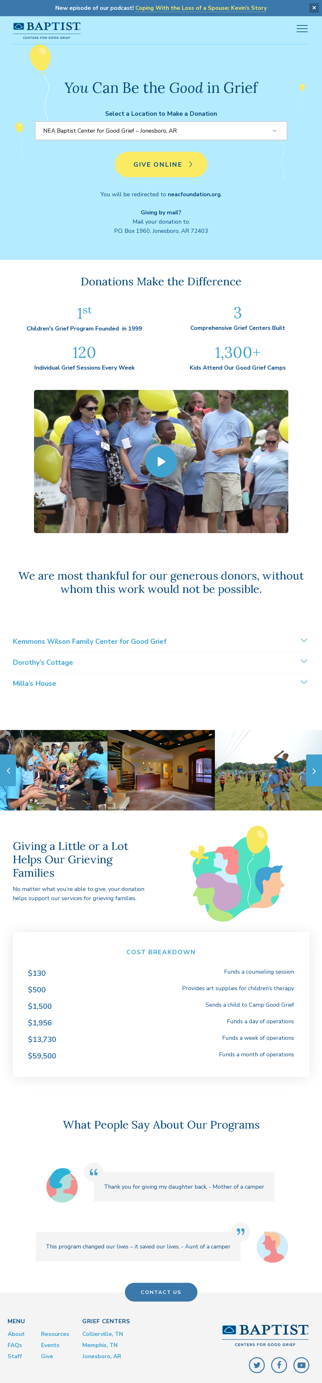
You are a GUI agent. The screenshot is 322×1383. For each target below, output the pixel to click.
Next (314, 768)
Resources (55, 1332)
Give (47, 1355)
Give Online (164, 166)
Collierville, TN (102, 1332)
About (16, 1332)
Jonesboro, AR (101, 1355)
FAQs (15, 1343)
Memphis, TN (100, 1343)
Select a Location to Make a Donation (161, 112)
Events (50, 1343)
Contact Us (161, 1290)
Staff (15, 1355)
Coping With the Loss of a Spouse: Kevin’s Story (201, 7)
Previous (8, 768)
